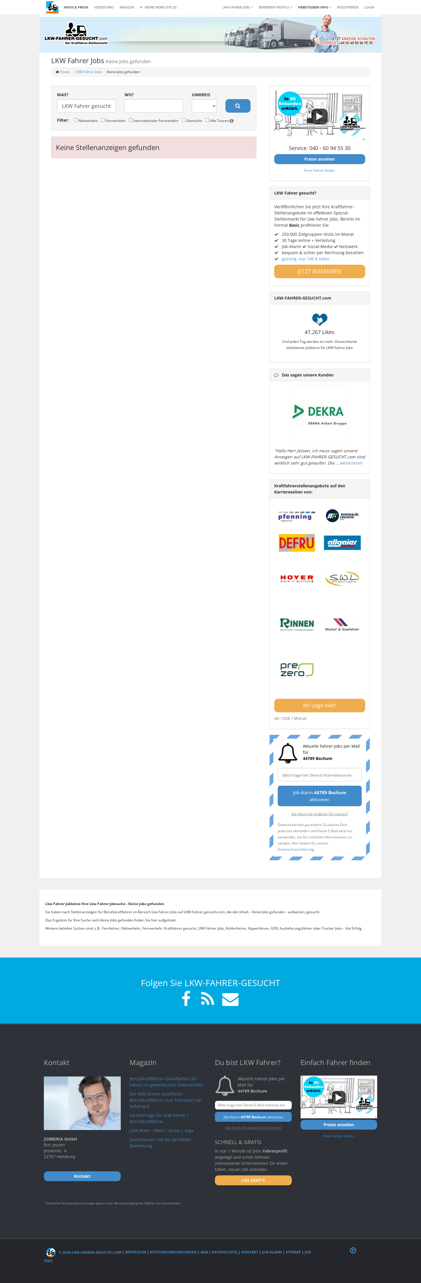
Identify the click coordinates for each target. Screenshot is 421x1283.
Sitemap (293, 1252)
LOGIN (369, 7)
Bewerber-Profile (275, 7)
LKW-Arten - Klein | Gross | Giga (161, 1130)
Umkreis (201, 94)
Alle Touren (219, 120)
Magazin (127, 7)
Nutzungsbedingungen (173, 1252)
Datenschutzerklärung (296, 849)
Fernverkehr (113, 120)
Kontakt (249, 1252)
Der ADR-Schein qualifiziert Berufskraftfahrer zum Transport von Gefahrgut (166, 1100)
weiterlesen (351, 463)
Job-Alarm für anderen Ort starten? (319, 813)
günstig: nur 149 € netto (305, 259)
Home (65, 71)
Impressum (135, 1252)
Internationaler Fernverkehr (154, 120)
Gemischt (192, 120)
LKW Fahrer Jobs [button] (237, 7)
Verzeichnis (104, 7)
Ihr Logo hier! (319, 705)
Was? (62, 94)
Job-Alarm (272, 1252)
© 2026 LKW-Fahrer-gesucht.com (83, 1252)
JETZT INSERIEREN (319, 271)
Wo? (129, 94)
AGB (204, 1252)
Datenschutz (224, 1252)
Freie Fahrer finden (319, 170)
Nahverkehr (86, 120)
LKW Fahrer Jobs (88, 71)
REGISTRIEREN (347, 7)
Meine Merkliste (158, 7)
